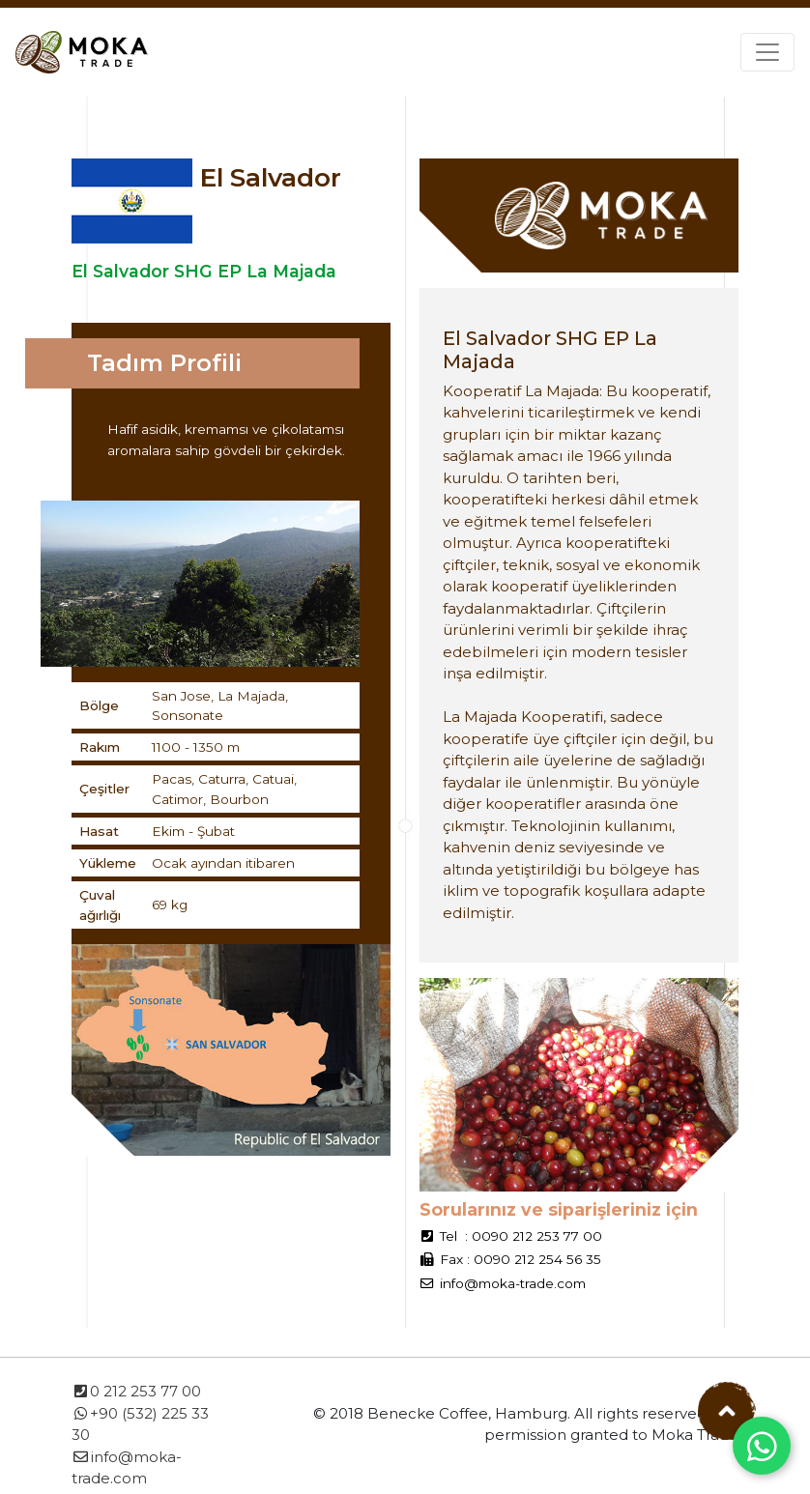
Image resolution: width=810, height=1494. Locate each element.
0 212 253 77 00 (136, 1391)
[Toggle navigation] (767, 52)
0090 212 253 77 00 (537, 1236)
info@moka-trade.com (513, 1283)
